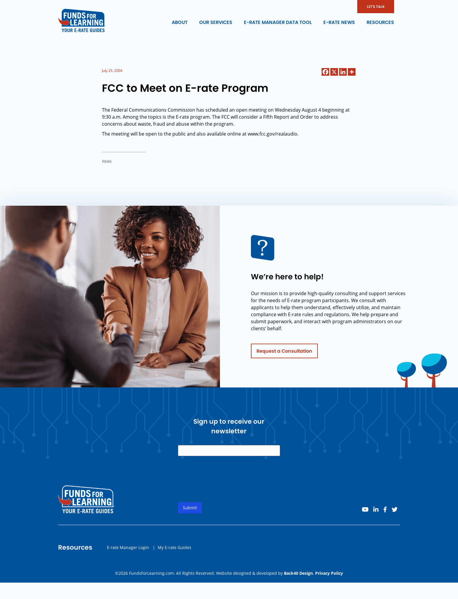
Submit (190, 511)
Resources (380, 22)
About (180, 22)
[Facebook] (325, 72)
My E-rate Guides (174, 551)
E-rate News (339, 22)
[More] (351, 72)
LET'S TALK (376, 6)
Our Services (215, 22)
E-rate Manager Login (128, 551)
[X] (334, 72)
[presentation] (222, 487)
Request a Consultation (284, 354)
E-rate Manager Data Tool (278, 22)
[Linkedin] (343, 72)
